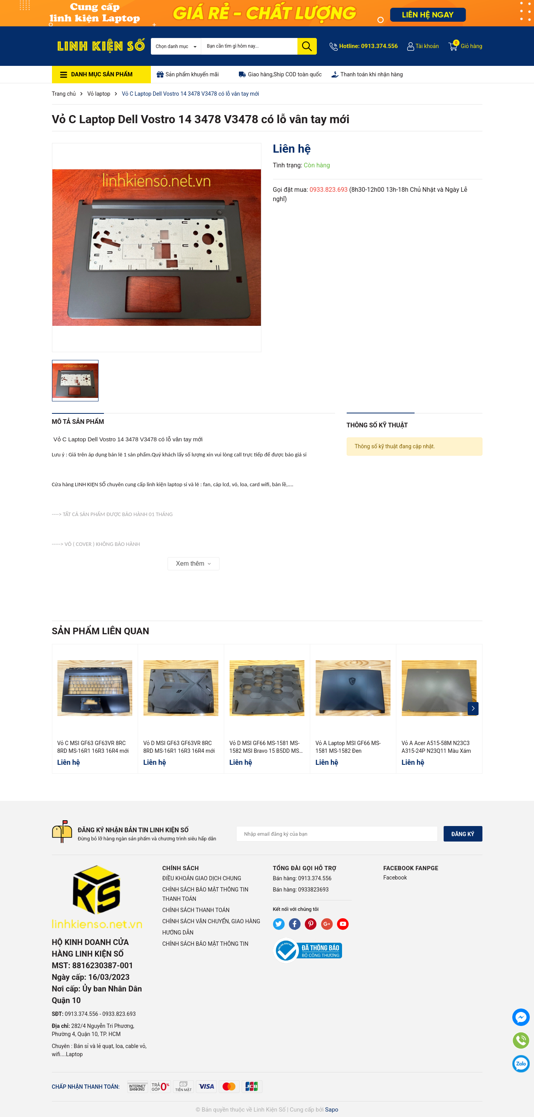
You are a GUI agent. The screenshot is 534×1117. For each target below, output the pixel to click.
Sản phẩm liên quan (100, 631)
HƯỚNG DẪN (178, 932)
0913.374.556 (379, 46)
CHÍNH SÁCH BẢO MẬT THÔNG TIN (205, 944)
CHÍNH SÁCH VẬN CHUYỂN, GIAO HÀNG (211, 921)
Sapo (331, 1109)
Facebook (395, 877)
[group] (156, 247)
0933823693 (313, 889)
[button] (473, 708)
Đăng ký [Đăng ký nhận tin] (462, 834)
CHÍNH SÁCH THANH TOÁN (196, 910)
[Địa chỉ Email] (337, 834)
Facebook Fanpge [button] (411, 868)
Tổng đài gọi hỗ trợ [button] (305, 868)
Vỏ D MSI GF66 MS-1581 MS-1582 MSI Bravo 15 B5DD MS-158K (265, 750)
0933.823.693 (328, 189)
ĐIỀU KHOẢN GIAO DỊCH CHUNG (201, 878)
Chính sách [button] (180, 868)
